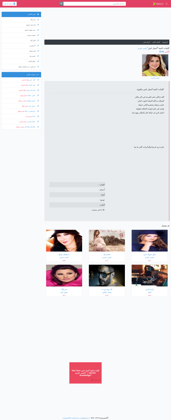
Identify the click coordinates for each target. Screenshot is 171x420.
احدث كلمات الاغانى (32, 75)
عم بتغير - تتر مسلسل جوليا (29, 67)
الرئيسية (165, 42)
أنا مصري (34, 46)
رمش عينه (33, 106)
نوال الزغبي (25, 80)
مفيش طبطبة (32, 101)
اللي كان (34, 40)
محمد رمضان (22, 101)
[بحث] (61, 4)
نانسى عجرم (142, 48)
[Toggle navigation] (166, 4)
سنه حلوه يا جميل (32, 30)
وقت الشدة (33, 85)
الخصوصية (66, 418)
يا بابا (35, 116)
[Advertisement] (106, 24)
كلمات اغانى (156, 42)
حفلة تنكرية (33, 122)
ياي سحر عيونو (32, 25)
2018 (164, 51)
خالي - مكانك (33, 95)
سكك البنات (33, 61)
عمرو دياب (28, 116)
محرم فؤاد (25, 106)
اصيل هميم (23, 95)
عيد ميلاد (34, 20)
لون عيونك (34, 51)
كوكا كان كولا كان (31, 127)
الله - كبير (34, 80)
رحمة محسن (23, 122)
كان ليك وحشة (32, 90)
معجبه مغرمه (33, 35)
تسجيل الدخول (9, 4)
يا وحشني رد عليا (32, 111)
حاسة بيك (34, 56)
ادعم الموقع (86, 418)
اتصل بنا (72, 418)
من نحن (78, 418)
